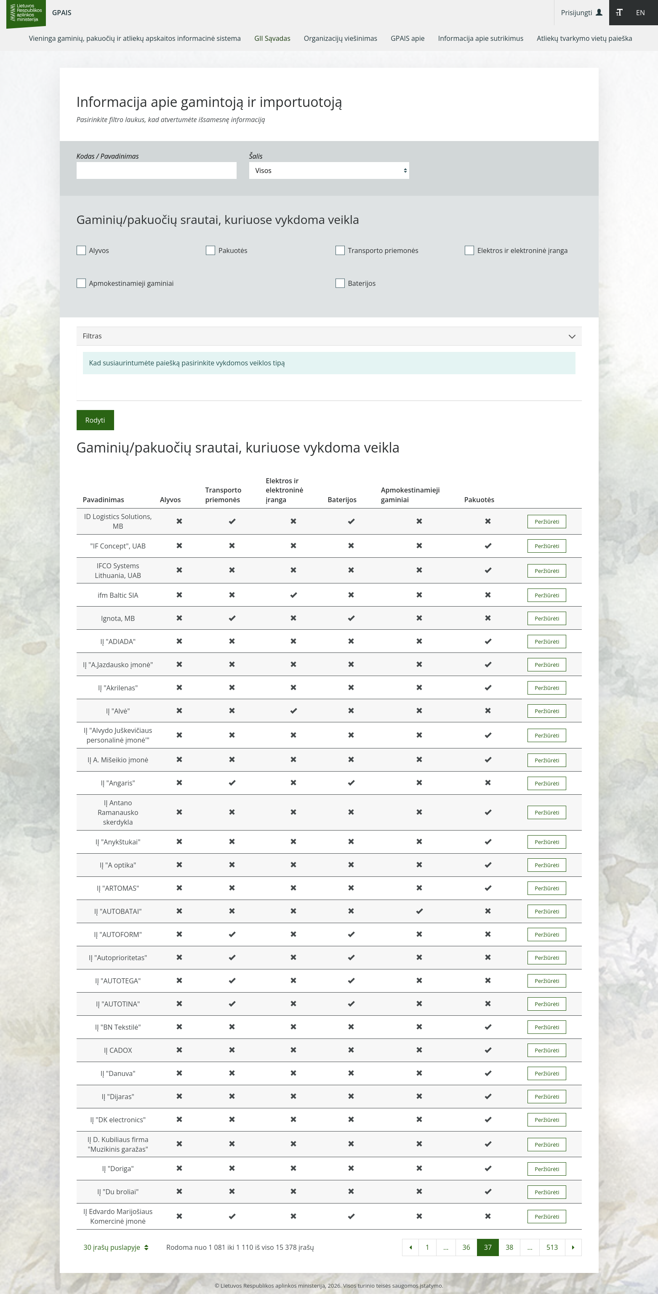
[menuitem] (135, 38)
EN (640, 12)
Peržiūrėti (547, 521)
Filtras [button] (329, 336)
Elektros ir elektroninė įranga (516, 250)
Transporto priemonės (377, 250)
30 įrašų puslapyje (116, 1247)
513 (552, 1247)
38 (509, 1247)
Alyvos (93, 250)
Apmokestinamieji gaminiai (125, 283)
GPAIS (62, 12)
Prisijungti (581, 12)
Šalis (256, 156)
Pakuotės (227, 250)
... (446, 1247)
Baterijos (356, 283)
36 (466, 1247)
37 (488, 1247)
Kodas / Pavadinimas (108, 156)
